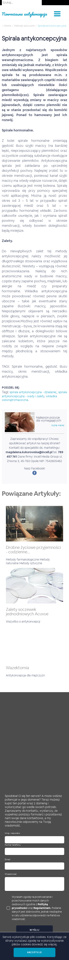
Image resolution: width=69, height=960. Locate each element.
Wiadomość (11, 874)
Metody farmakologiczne (23, 559)
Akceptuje (34, 952)
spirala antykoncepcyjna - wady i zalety (34, 394)
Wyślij (34, 930)
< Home (6, 25)
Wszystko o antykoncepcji (23, 621)
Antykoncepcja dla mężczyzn (25, 675)
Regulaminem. (42, 908)
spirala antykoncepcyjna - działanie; (33, 392)
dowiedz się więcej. (44, 944)
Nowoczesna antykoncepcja (24, 13)
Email (7, 859)
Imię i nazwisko (12, 833)
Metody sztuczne (24, 25)
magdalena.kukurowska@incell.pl (29, 452)
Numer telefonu (13, 845)
